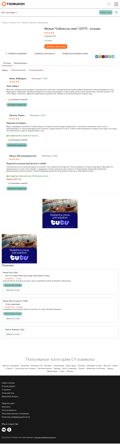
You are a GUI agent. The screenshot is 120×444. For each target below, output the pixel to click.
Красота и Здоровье (10, 366)
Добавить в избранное (16, 53)
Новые (5, 70)
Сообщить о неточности (44, 53)
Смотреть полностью (17, 104)
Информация (20, 63)
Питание (47, 366)
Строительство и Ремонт (25, 369)
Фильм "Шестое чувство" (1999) (15, 301)
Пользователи (8, 393)
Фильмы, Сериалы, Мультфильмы (35, 23)
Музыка (70, 372)
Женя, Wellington (17, 78)
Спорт (62, 372)
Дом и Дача (71, 366)
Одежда (57, 369)
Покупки (81, 366)
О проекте (6, 390)
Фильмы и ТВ (15, 23)
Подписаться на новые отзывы (75, 53)
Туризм (110, 369)
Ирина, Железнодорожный (23, 156)
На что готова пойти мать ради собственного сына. (27, 276)
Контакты (6, 407)
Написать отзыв (12, 290)
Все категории (9, 12)
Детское (107, 366)
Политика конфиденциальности (16, 417)
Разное (81, 369)
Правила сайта (8, 404)
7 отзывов (19, 307)
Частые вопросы (9, 410)
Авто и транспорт (69, 369)
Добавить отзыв (105, 12)
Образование (52, 372)
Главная (5, 23)
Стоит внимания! (12, 304)
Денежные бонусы (10, 397)
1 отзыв (18, 279)
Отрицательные (36, 70)
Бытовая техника (45, 369)
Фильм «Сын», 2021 (10, 273)
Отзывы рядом (8, 386)
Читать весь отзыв (12, 286)
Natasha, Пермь (17, 115)
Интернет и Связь (94, 366)
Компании (25, 366)
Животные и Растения (95, 369)
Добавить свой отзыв (56, 46)
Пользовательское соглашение (15, 414)
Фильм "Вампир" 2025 (14, 330)
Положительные (18, 70)
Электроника (58, 366)
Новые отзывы (8, 383)
